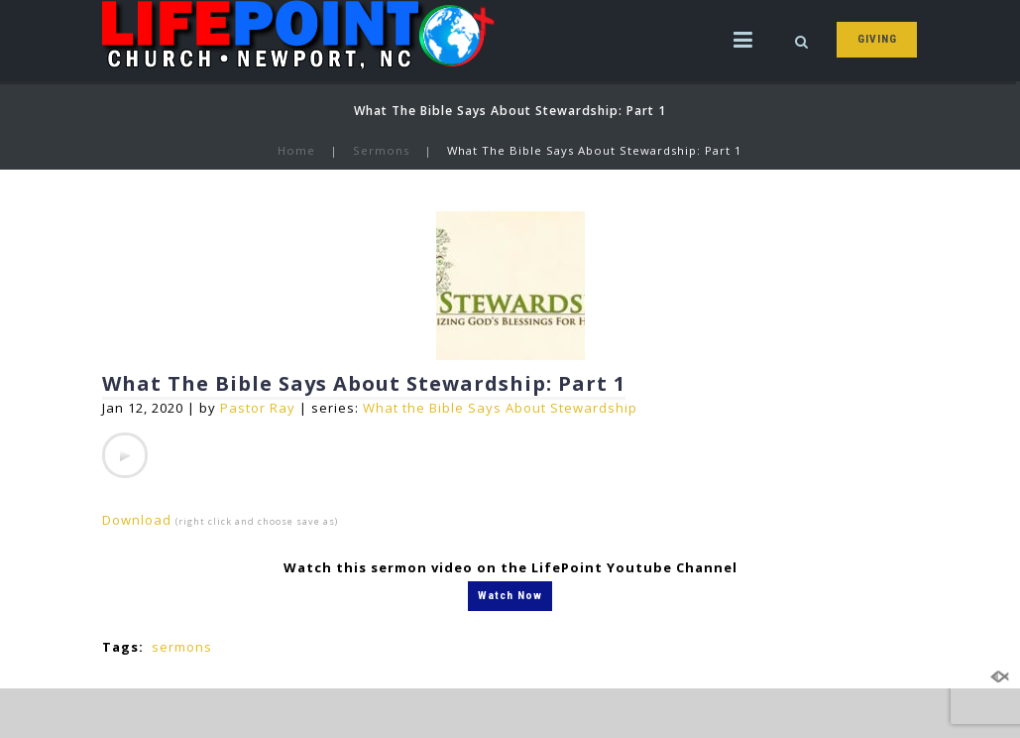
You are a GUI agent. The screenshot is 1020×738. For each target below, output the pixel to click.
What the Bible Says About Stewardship (500, 408)
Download (136, 520)
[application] (125, 455)
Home (296, 150)
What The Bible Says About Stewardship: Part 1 (363, 383)
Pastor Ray (257, 408)
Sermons (381, 150)
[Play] (125, 455)
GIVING (877, 39)
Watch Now (510, 595)
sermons (182, 647)
